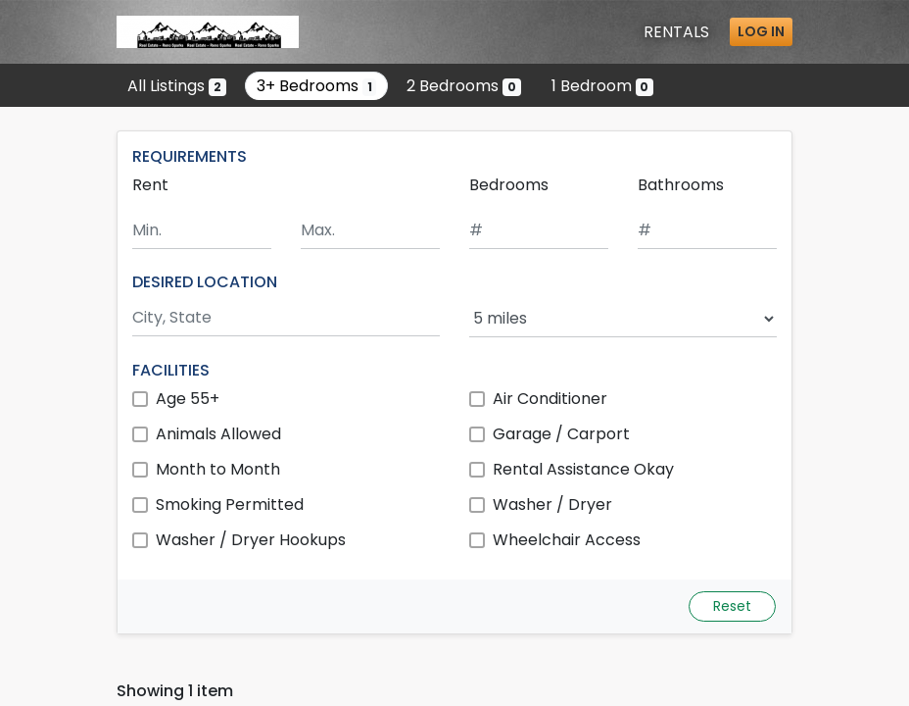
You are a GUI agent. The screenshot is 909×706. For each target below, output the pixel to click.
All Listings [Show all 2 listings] (176, 86)
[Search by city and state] (286, 318)
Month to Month (218, 469)
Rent (150, 185)
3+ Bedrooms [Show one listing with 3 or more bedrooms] (317, 86)
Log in (761, 31)
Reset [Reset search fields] (732, 606)
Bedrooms (509, 185)
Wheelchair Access (567, 540)
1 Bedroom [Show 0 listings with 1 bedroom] (602, 86)
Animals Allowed (218, 434)
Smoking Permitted (230, 504)
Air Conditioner (550, 398)
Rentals (676, 32)
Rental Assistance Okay (583, 469)
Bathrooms (681, 185)
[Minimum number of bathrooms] (707, 231)
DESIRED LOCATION (204, 282)
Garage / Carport (561, 434)
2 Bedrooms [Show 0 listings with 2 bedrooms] (464, 86)
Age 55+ (187, 398)
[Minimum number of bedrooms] (538, 231)
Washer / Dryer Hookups (251, 540)
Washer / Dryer (552, 504)
